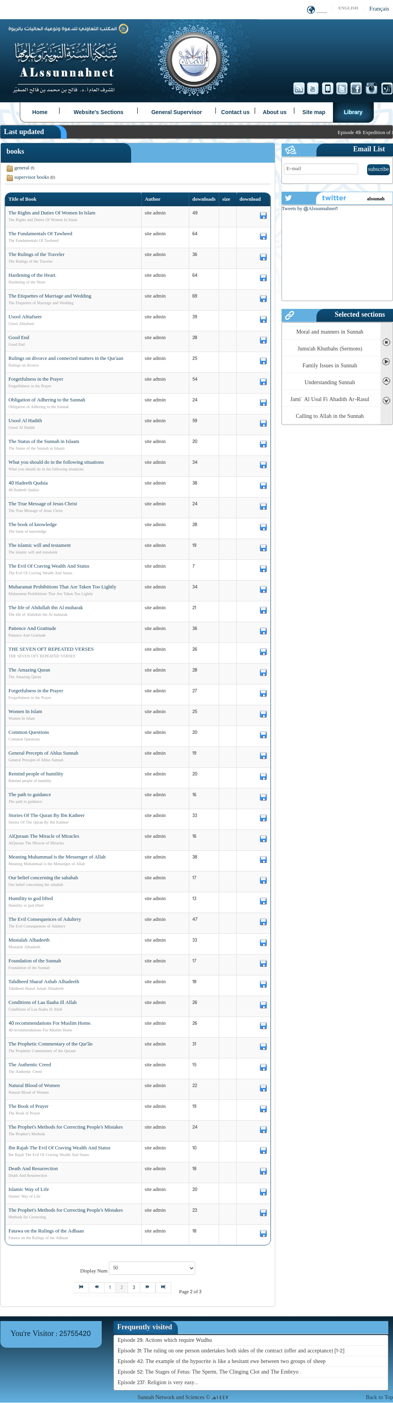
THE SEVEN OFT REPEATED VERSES (51, 649)
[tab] (145, 1327)
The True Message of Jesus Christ (43, 504)
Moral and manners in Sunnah (330, 332)
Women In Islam (25, 712)
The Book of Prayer (29, 1106)
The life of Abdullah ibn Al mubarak (46, 608)
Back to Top (379, 1397)
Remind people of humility (36, 774)
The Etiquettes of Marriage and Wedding (50, 296)
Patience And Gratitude (33, 628)
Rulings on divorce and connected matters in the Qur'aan (66, 358)
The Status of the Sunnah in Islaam (44, 441)
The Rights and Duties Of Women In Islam (52, 213)
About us (275, 112)
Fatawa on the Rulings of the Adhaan (46, 1231)
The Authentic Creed (30, 1065)
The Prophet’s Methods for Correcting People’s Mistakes (66, 1127)
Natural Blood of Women (34, 1086)
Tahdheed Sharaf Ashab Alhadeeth (44, 982)
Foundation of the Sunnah (35, 961)
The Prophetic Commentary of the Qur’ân (51, 1044)
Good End (19, 338)
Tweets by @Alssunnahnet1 (310, 209)
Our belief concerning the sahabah (43, 878)
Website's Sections (99, 112)
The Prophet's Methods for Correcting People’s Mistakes (66, 1210)
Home (40, 112)
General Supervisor (176, 112)
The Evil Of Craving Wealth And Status (49, 566)
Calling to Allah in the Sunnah (330, 416)
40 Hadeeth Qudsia (28, 483)
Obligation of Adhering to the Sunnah (47, 400)
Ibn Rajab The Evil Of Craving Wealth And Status (60, 1148)
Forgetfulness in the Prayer (36, 379)
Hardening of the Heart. (33, 275)
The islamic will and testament (40, 545)
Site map (313, 112)
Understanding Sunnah (330, 382)
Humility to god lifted (31, 899)
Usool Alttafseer (25, 317)
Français (379, 9)
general (22, 168)
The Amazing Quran (29, 670)
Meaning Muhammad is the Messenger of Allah (57, 857)
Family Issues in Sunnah (330, 365)
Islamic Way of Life (29, 1189)
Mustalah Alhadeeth (29, 940)
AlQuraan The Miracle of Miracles (44, 836)
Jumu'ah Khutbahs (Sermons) (330, 349)
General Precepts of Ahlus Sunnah (44, 753)
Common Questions (29, 732)
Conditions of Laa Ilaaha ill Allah (43, 1002)
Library (353, 112)
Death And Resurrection (33, 1169)
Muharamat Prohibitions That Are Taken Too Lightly (63, 587)
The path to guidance (30, 795)
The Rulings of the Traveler (37, 254)
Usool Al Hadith (25, 421)
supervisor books (32, 177)
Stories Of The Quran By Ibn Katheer (47, 815)
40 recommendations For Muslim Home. (50, 1023)
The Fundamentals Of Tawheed (41, 234)
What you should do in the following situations (56, 462)
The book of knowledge (33, 525)
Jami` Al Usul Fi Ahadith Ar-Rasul (330, 399)
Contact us (235, 112)
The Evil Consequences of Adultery (45, 919)
